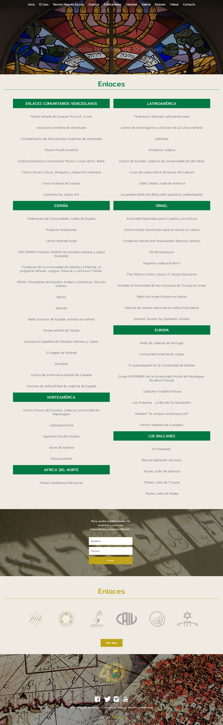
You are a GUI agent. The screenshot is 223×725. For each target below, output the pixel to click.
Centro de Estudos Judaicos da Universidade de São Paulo (161, 161)
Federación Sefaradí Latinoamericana (161, 116)
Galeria (146, 4)
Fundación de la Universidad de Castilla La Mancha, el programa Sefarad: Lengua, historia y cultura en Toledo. (61, 269)
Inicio (31, 4)
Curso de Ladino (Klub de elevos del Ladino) (161, 172)
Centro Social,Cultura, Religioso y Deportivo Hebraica (61, 172)
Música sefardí (61, 459)
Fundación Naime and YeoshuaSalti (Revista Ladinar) (161, 241)
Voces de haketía (61, 447)
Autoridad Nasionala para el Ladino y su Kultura (162, 218)
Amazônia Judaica (161, 150)
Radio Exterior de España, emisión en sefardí (61, 319)
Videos (174, 4)
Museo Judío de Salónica (162, 471)
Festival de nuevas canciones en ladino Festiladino (162, 308)
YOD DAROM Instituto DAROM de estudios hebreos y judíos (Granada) (61, 254)
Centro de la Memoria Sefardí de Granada (61, 375)
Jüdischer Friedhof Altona (162, 391)
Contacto (189, 4)
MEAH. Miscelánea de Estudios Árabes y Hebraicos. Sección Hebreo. (61, 284)
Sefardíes (61, 364)
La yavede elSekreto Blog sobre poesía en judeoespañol (162, 194)
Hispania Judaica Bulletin (161, 263)
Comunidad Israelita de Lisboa (162, 354)
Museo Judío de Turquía (161, 482)
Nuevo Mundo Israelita (61, 150)
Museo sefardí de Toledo (61, 330)
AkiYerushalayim (161, 252)
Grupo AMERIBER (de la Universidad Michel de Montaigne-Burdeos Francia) (162, 378)
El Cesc (44, 4)
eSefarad (161, 139)
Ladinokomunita (61, 425)
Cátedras (131, 4)
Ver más (111, 643)
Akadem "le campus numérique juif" (162, 414)
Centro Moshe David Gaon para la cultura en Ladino (162, 230)
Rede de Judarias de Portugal (161, 343)
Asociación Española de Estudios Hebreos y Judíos (61, 341)
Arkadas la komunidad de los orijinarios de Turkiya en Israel (162, 285)
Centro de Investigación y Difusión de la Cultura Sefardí (162, 128)
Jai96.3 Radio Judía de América (162, 183)
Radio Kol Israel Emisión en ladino (162, 296)
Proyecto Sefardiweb (61, 230)
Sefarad (61, 308)
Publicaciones (112, 4)
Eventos (94, 4)
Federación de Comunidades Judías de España (61, 218)
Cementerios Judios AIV (61, 194)
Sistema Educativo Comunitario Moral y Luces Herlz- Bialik (61, 161)
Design (117, 717)
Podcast (160, 4)
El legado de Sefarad (61, 353)
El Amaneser (161, 449)
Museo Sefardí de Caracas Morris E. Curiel (61, 116)
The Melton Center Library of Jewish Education (162, 274)
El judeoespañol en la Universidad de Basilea (162, 365)
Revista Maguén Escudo (68, 4)
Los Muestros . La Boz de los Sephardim (162, 402)
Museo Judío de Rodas (161, 493)
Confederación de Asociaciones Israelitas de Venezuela (61, 139)
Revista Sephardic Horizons (162, 460)
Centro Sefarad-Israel (61, 241)
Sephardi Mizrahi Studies (61, 436)
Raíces (61, 297)
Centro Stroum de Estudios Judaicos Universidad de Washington (61, 412)
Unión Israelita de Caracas (61, 183)
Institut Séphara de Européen (161, 425)
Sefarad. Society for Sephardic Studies (162, 319)
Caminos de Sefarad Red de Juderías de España (61, 386)
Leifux (104, 717)
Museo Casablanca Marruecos (61, 483)
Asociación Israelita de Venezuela (61, 128)
